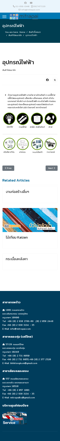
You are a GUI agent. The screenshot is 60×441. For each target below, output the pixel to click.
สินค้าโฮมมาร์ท (9, 70)
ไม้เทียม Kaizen (17, 237)
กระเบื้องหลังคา (17, 259)
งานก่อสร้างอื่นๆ (17, 191)
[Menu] (4, 17)
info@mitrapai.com (30, 9)
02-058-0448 (22, 6)
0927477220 (39, 6)
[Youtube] (31, 3)
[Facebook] (25, 3)
